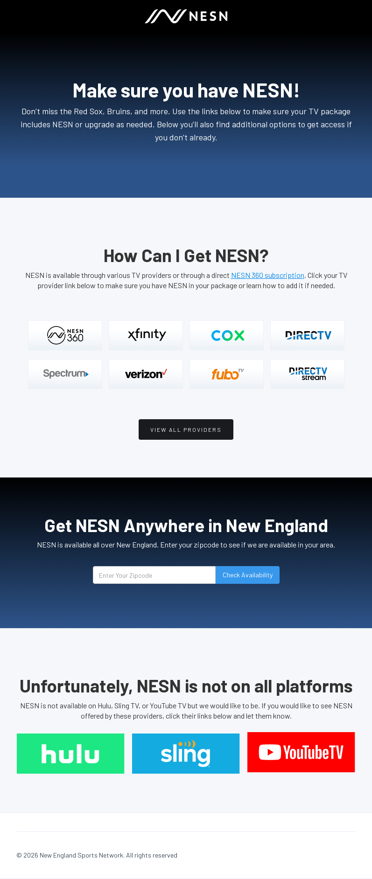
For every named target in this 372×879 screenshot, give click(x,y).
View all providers (186, 429)
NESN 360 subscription (267, 274)
